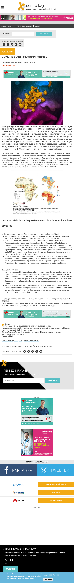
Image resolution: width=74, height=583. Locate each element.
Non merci (48, 579)
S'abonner (52, 380)
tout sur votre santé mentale (56, 484)
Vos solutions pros (56, 500)
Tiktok (16, 44)
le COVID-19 (12, 336)
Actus (10, 26)
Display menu (2, 7)
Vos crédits (56, 492)
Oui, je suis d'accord (51, 575)
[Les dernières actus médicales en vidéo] (37, 535)
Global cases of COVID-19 (15, 334)
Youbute (20, 44)
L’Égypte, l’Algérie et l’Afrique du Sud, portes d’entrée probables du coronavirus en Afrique (31, 332)
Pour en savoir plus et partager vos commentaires (20, 341)
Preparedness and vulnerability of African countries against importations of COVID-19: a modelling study (36, 328)
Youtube (40, 351)
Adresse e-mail (9, 377)
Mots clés (6, 34)
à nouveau (36, 134)
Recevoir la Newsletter (37, 462)
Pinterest (12, 44)
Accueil (4, 26)
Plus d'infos (29, 578)
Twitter (8, 44)
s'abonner (10, 569)
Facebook (4, 44)
